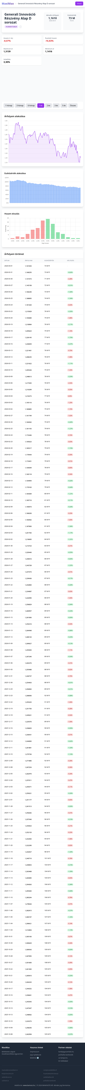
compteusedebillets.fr (50, 1070)
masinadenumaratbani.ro (10, 1070)
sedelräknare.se (7, 1077)
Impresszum (34, 1052)
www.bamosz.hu (29, 1085)
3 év (56, 105)
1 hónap (8, 105)
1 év (40, 105)
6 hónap (31, 105)
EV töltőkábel (63, 1061)
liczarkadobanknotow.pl (50, 1074)
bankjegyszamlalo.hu (66, 1052)
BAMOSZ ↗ (34, 1058)
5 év (64, 105)
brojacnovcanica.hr (8, 1074)
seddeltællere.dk (48, 1077)
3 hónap (20, 105)
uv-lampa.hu (63, 1058)
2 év (48, 105)
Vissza (79, 3)
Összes (73, 105)
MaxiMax (8, 3)
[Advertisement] (42, 83)
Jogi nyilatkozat (35, 1055)
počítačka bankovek (49, 1081)
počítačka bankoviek (65, 1055)
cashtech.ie (5, 1081)
